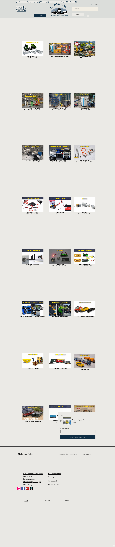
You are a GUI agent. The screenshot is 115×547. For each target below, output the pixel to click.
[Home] (40, 15)
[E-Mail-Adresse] (77, 431)
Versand (47, 500)
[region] (25, 505)
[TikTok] (31, 488)
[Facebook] (23, 488)
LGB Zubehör (53, 481)
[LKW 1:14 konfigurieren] (27, 2)
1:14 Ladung (27, 485)
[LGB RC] (43, 2)
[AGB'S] (21, 9)
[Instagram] (18, 488)
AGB (26, 500)
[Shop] (78, 14)
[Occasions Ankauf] (57, 2)
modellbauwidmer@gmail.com (68, 454)
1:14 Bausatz (27, 476)
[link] (87, 16)
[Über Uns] (21, 11)
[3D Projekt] (72, 2)
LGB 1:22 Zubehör (54, 484)
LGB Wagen (52, 477)
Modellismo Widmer (26, 454)
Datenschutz (68, 500)
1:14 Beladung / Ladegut (32, 482)
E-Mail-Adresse (64, 428)
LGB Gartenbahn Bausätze (33, 474)
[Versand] (20, 7)
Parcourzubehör (29, 479)
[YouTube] (27, 488)
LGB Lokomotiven (54, 474)
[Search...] (85, 9)
